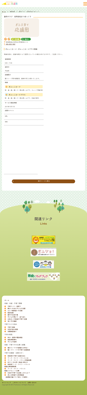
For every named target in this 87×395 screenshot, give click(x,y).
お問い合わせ (32, 382)
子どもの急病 (12, 342)
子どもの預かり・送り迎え (16, 317)
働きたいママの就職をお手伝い (18, 348)
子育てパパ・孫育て (14, 306)
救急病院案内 (12, 339)
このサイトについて (19, 382)
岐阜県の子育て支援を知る (16, 356)
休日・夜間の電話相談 (15, 337)
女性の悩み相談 (13, 329)
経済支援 (11, 313)
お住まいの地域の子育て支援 (17, 319)
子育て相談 (11, 327)
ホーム (4, 11)
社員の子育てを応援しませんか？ (19, 373)
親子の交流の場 (13, 315)
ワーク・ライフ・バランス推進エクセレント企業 (14, 369)
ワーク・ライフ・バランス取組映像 (19, 360)
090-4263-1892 (10, 44)
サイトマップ (6, 382)
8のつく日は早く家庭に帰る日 (18, 362)
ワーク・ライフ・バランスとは (18, 358)
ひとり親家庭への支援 (15, 310)
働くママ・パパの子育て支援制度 (19, 350)
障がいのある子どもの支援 (16, 308)
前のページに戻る (31, 181)
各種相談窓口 (12, 331)
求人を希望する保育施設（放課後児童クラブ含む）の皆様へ (16, 376)
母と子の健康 (12, 321)
